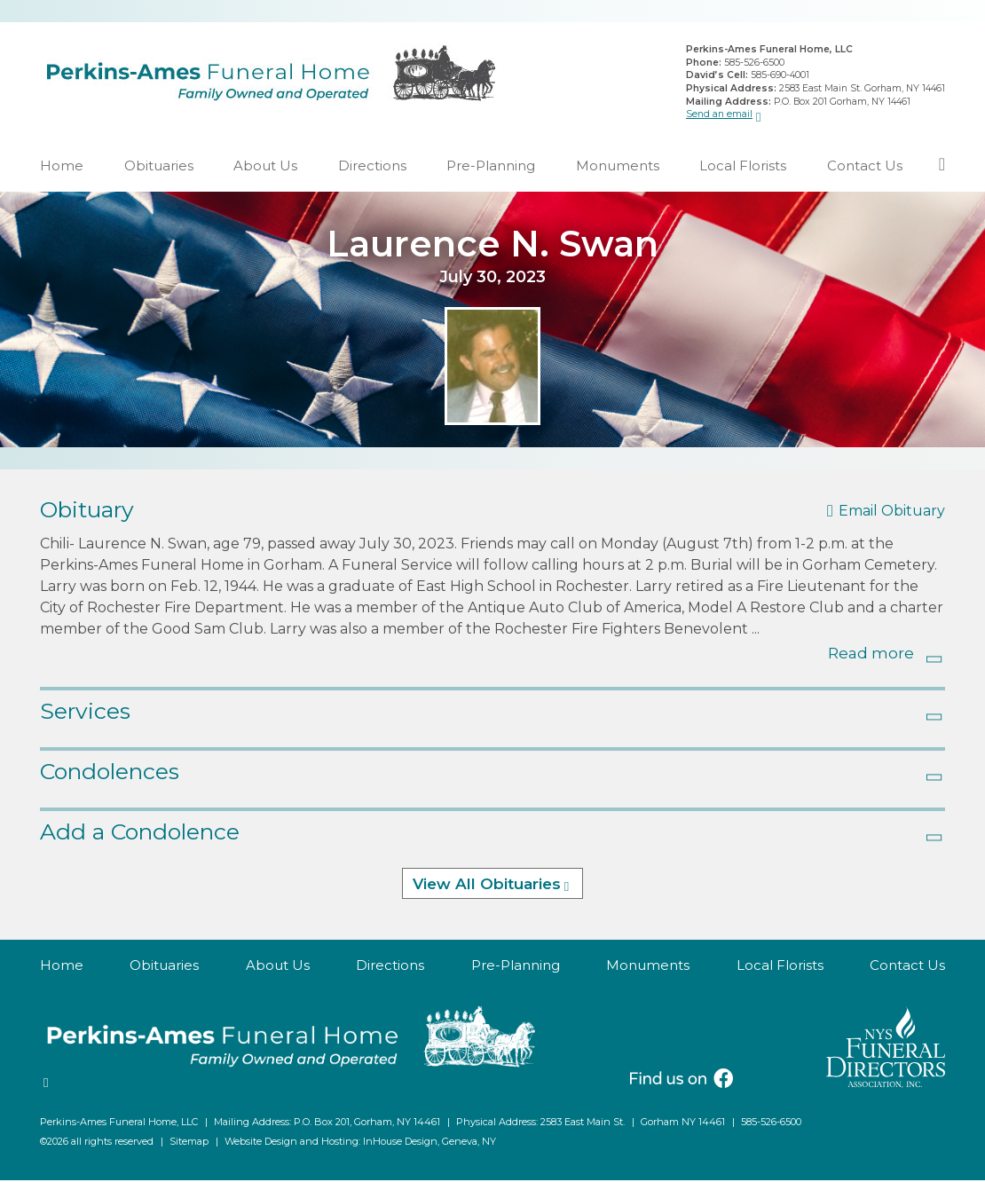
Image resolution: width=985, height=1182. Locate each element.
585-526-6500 (754, 63)
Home (61, 167)
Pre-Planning (490, 167)
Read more (871, 655)
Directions (372, 167)
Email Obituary (892, 512)
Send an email (719, 115)
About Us (265, 167)
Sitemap (189, 1143)
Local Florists (742, 167)
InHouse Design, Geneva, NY (429, 1143)
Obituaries (158, 167)
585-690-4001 (780, 76)
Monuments (617, 167)
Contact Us (864, 167)
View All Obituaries (487, 885)
